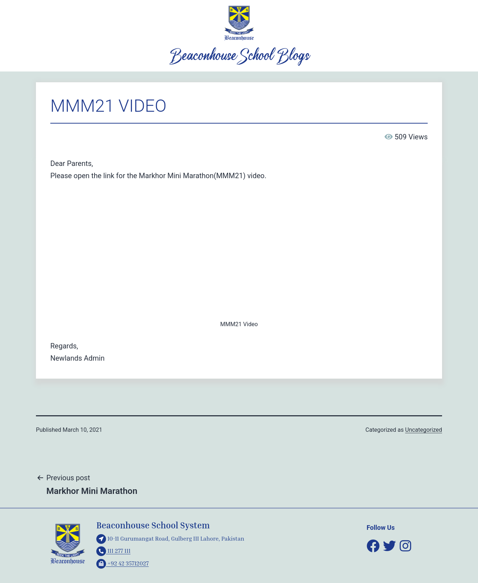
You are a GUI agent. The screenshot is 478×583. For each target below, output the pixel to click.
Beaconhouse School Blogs (239, 56)
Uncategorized (423, 429)
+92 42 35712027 (122, 563)
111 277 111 (113, 550)
